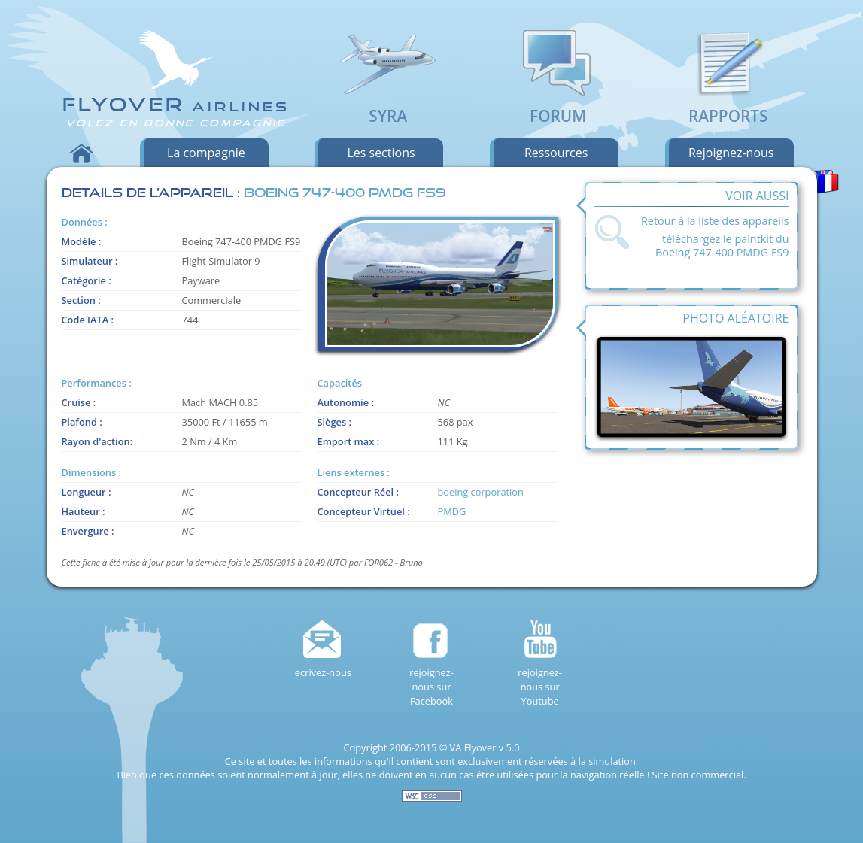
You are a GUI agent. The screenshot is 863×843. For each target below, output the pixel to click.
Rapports (728, 105)
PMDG (452, 511)
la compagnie (206, 152)
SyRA (388, 105)
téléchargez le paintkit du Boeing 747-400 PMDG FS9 (722, 246)
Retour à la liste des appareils (715, 221)
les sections (381, 152)
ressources (556, 152)
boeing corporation (481, 492)
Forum (558, 105)
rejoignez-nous (731, 152)
